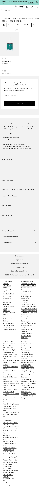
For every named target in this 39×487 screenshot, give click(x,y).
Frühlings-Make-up (27, 354)
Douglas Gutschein (9, 344)
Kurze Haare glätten (27, 369)
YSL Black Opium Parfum (11, 412)
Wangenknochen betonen (26, 399)
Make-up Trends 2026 (10, 458)
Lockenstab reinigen (27, 396)
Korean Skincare (26, 288)
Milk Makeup (7, 286)
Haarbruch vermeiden (28, 373)
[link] (9, 53)
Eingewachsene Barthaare (26, 336)
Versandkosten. (30, 189)
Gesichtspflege (28, 18)
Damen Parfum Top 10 (28, 283)
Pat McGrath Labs (8, 325)
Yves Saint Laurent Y (9, 352)
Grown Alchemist (8, 323)
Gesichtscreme (26, 321)
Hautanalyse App (8, 472)
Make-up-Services (8, 425)
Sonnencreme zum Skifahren (27, 357)
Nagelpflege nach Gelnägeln (27, 330)
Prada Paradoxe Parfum (10, 354)
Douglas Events (8, 474)
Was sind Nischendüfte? (29, 381)
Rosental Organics (9, 313)
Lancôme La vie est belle (11, 383)
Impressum (19, 260)
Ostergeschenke (26, 348)
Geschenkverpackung (10, 456)
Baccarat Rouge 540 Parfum (9, 357)
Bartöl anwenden (26, 333)
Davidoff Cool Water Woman (10, 363)
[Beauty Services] (22, 7)
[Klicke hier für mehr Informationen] (36, 2)
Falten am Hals (25, 375)
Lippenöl (24, 302)
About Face (6, 304)
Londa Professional (9, 329)
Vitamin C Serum (26, 319)
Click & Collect (7, 464)
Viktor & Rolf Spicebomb (11, 404)
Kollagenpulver (26, 294)
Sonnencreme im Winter (29, 360)
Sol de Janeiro (7, 298)
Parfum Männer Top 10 (28, 286)
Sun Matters (7, 302)
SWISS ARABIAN (8, 294)
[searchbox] (19, 10)
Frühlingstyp (25, 352)
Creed (5, 317)
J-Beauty (6, 477)
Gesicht (19, 18)
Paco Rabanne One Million (9, 409)
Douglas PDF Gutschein (10, 346)
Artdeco (5, 315)
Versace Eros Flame (9, 406)
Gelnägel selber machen (29, 310)
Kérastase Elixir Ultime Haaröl (10, 399)
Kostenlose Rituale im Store (10, 432)
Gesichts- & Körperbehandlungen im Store (11, 437)
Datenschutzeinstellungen (19, 271)
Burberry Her (7, 402)
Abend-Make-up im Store (11, 429)
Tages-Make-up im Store (11, 427)
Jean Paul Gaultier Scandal (9, 372)
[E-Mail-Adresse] (19, 95)
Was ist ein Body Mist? (28, 393)
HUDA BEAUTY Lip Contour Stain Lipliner (10, 349)
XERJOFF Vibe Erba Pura (11, 360)
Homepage (7, 18)
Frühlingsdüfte (25, 350)
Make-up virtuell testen (10, 470)
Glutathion (6, 483)
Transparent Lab (8, 290)
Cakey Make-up (26, 371)
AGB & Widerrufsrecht (19, 267)
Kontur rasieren (26, 379)
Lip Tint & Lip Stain (27, 292)
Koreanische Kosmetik (28, 290)
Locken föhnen (26, 389)
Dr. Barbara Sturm (8, 319)
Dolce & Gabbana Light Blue (10, 378)
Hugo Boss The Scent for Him (11, 415)
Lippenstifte (25, 298)
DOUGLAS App (8, 468)
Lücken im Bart (26, 364)
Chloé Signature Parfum (10, 381)
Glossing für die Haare (28, 306)
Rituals (5, 308)
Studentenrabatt (8, 452)
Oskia (14, 18)
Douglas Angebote (9, 454)
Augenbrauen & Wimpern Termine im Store (9, 443)
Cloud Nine (6, 327)
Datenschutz (19, 256)
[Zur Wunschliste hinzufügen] (17, 34)
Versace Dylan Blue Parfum (9, 386)
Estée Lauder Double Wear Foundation (10, 390)
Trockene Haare (26, 391)
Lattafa (5, 292)
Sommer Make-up (27, 362)
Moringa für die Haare (28, 323)
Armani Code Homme (10, 375)
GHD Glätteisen (26, 296)
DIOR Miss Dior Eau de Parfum (10, 368)
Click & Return (7, 466)
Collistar (5, 321)
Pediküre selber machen (29, 308)
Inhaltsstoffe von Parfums (26, 326)
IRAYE (5, 300)
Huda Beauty (7, 296)
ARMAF (5, 288)
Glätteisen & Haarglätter (29, 313)
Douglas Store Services (10, 422)
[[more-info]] (10, 30)
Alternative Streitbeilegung (19, 263)
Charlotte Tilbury (8, 306)
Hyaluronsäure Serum (28, 304)
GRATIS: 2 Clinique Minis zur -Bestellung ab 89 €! (14, 2)
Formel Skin (6, 310)
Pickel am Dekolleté (27, 387)
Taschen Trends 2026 (10, 460)
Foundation (24, 300)
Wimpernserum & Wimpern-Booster (27, 316)
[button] (19, 231)
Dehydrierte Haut (8, 479)
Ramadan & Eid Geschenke (26, 345)
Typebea (6, 283)
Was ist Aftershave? (27, 366)
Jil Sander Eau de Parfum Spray (11, 395)
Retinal (5, 481)
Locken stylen (7, 485)
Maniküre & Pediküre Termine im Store (9, 448)
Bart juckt (24, 377)
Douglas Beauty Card (10, 462)
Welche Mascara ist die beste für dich (28, 384)
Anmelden (20, 103)
